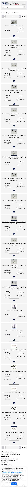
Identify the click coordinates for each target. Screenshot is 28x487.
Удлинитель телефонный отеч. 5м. (14, 330)
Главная (3, 12)
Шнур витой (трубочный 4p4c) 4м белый (14, 432)
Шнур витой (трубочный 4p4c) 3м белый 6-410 (14, 392)
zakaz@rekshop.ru (14, 1)
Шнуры (8, 12)
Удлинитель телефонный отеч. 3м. (14, 310)
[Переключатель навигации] (24, 3)
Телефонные (15, 12)
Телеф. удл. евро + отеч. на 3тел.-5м (14, 26)
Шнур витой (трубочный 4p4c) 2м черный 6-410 (14, 371)
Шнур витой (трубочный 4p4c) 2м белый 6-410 (14, 350)
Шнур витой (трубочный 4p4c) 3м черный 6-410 (14, 412)
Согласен (14, 483)
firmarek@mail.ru (15, 3)
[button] (17, 32)
